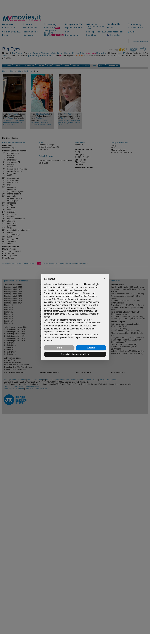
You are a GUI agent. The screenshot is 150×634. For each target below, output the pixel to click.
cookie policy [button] (82, 290)
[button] (104, 278)
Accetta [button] (91, 348)
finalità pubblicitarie (75, 308)
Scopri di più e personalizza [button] (75, 354)
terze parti (90, 293)
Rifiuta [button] (59, 348)
